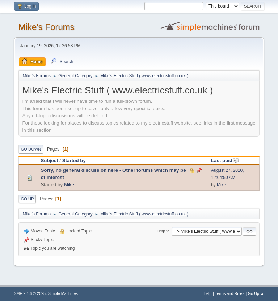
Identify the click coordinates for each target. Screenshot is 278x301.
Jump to (162, 231)
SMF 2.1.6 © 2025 (30, 293)
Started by (74, 160)
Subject (49, 160)
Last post (225, 160)
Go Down (31, 149)
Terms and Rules (229, 293)
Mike (69, 184)
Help (207, 293)
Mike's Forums (46, 27)
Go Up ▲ (256, 293)
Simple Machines (63, 293)
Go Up (27, 199)
